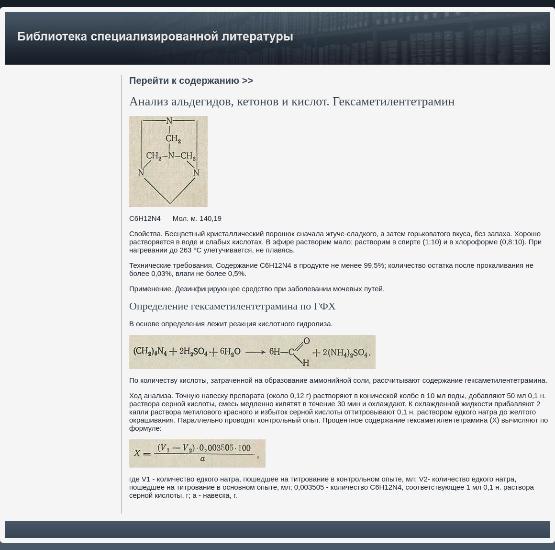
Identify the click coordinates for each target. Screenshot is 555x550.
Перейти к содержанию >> (191, 80)
